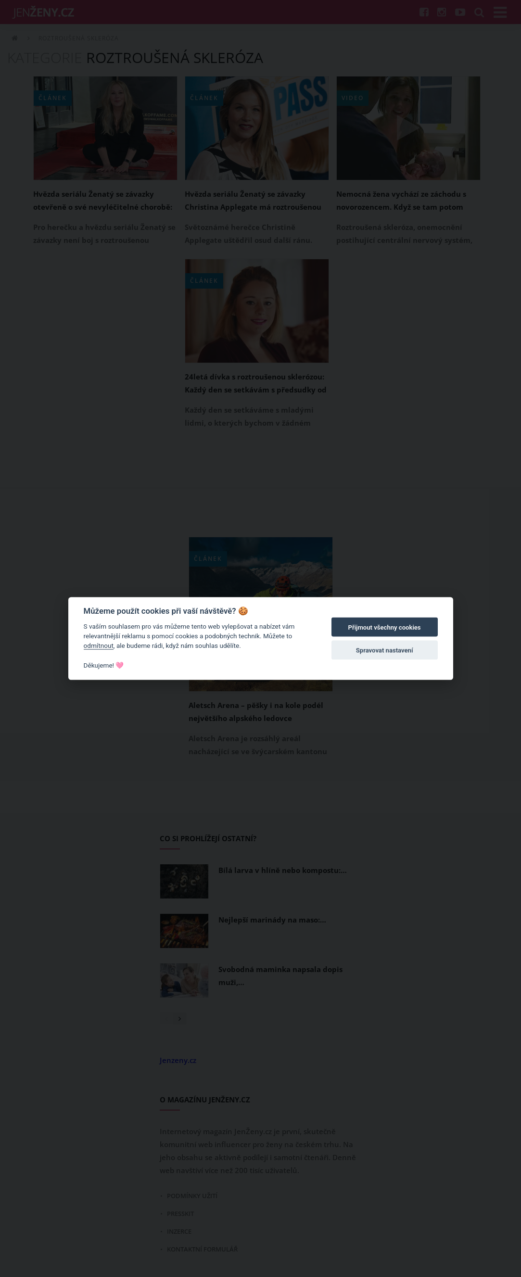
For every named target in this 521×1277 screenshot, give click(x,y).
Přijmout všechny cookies (384, 627)
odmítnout (99, 645)
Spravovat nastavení (384, 650)
